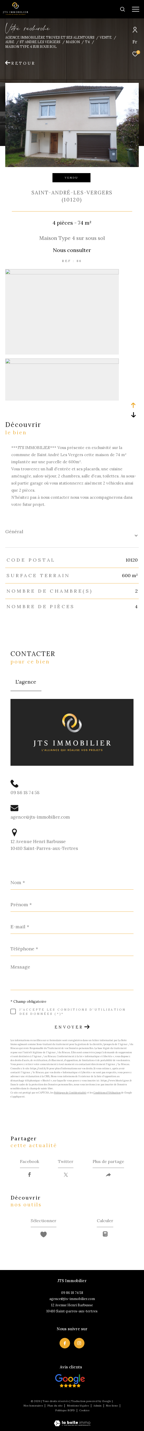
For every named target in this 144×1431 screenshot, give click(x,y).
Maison (73, 42)
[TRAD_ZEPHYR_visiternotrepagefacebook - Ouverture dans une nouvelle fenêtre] (65, 1343)
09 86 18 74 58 (25, 792)
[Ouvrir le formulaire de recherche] (106, 9)
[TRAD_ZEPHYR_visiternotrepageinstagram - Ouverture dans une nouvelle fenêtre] (79, 1343)
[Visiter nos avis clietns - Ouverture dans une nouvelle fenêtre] (70, 1380)
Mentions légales (78, 1405)
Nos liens (112, 1405)
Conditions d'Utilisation (107, 1092)
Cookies (84, 1410)
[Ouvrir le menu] (135, 9)
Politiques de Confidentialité (70, 1092)
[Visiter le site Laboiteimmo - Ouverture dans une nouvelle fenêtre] (72, 1420)
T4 (87, 42)
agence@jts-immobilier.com (40, 817)
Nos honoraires (33, 1405)
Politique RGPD (65, 1410)
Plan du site (55, 1405)
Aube (9, 42)
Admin (97, 1405)
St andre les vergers (40, 42)
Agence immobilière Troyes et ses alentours (49, 37)
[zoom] (62, 272)
